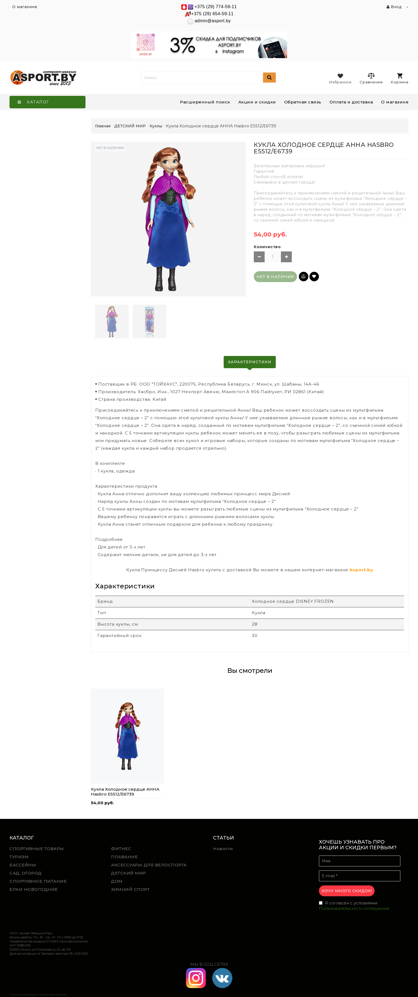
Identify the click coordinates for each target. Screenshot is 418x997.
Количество (267, 246)
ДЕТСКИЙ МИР (128, 873)
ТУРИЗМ (19, 856)
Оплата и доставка (351, 102)
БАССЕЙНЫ (23, 864)
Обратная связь (302, 102)
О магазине (394, 102)
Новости (223, 848)
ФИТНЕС (121, 848)
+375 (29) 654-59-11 (212, 13)
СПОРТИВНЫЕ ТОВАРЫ (37, 848)
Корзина (399, 78)
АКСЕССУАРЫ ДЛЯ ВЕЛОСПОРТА (149, 864)
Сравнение (371, 78)
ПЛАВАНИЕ (124, 856)
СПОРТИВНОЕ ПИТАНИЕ (38, 881)
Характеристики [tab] (249, 361)
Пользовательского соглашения (354, 908)
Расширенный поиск (205, 102)
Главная (102, 126)
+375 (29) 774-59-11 (216, 6)
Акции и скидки (257, 102)
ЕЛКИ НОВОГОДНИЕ (34, 889)
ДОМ (117, 881)
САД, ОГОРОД (26, 873)
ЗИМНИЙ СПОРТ (130, 889)
